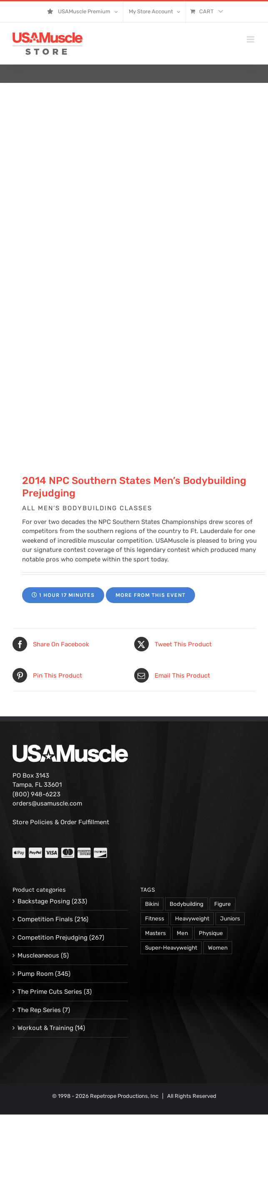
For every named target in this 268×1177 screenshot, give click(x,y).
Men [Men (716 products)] (182, 933)
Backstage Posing (44, 901)
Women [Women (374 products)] (218, 947)
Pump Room (35, 974)
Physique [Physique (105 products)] (211, 933)
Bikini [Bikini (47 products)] (152, 903)
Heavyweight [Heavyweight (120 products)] (192, 918)
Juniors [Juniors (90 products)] (230, 918)
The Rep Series (39, 1010)
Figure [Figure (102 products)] (222, 903)
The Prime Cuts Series (50, 991)
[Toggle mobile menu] (251, 39)
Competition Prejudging (53, 937)
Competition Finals (45, 919)
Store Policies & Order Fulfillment (61, 822)
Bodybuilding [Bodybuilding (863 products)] (186, 903)
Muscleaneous (38, 955)
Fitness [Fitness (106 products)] (154, 918)
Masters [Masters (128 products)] (155, 933)
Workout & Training (45, 1028)
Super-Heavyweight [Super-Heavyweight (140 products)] (171, 947)
